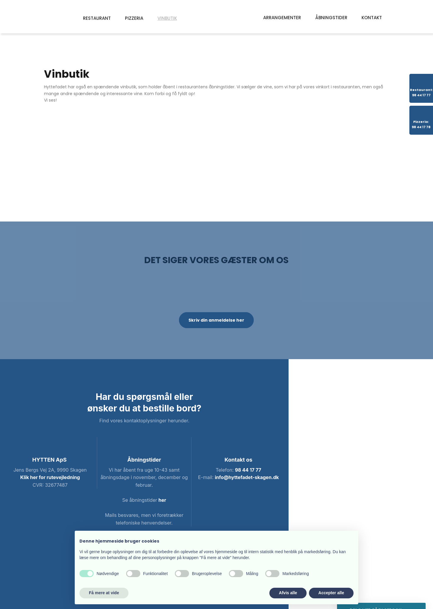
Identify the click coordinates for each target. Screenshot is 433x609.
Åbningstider (331, 17)
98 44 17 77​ (248, 470)
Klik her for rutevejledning (50, 477)
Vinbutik (167, 18)
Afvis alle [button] (288, 592)
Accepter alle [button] (331, 592)
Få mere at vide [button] (104, 592)
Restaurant (97, 18)
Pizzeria (134, 18)
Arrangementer (282, 17)
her (162, 500)
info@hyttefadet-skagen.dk (247, 477)
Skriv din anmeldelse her (216, 320)
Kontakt (372, 17)
